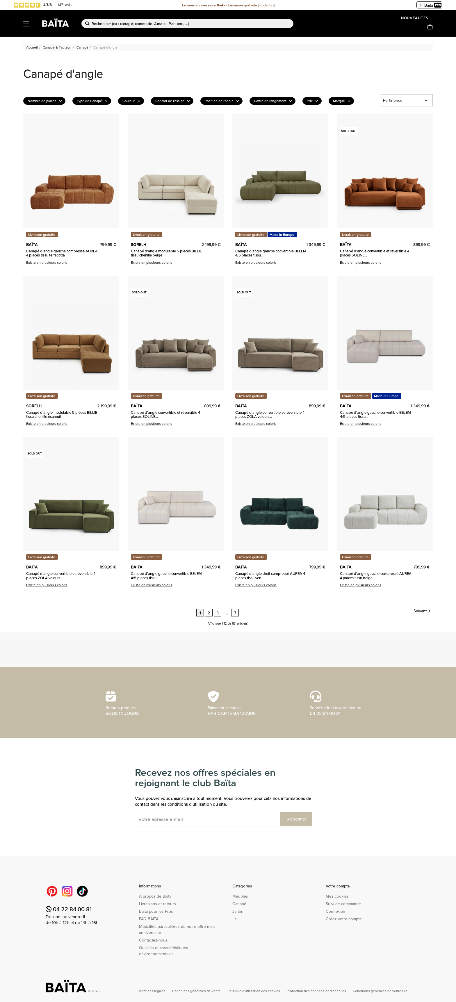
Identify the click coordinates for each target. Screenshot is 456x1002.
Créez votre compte (344, 919)
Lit (234, 919)
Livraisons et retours (157, 904)
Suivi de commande (343, 904)
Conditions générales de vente (197, 990)
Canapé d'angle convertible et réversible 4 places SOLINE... (374, 253)
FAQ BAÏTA (148, 919)
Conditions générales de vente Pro (380, 990)
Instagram (67, 891)
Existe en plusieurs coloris (46, 262)
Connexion (335, 911)
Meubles (240, 896)
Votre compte (338, 886)
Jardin (237, 911)
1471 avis (65, 4)
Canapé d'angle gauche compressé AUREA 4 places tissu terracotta (62, 253)
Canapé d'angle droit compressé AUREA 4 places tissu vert (270, 575)
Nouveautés (414, 18)
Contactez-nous (153, 940)
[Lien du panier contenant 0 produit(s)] (430, 27)
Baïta (430, 5)
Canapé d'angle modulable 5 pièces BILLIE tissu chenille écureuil (61, 414)
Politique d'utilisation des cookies (254, 990)
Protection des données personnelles (317, 990)
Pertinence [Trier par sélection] (406, 100)
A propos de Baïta (155, 896)
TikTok (82, 891)
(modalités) (266, 5)
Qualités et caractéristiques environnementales (163, 951)
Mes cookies (337, 896)
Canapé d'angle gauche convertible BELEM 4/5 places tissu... (270, 253)
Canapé (239, 904)
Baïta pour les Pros (156, 911)
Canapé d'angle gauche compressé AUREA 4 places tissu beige (376, 575)
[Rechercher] (187, 23)
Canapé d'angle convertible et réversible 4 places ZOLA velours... (269, 414)
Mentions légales (152, 990)
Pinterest (52, 891)
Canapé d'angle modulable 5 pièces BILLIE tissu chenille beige (166, 253)
